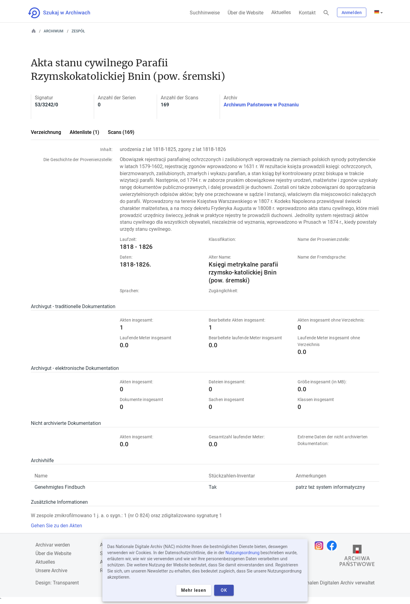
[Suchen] (326, 13)
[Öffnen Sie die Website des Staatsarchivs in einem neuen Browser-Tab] (357, 557)
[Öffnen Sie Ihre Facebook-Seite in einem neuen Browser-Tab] (333, 546)
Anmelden (352, 12)
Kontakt (307, 13)
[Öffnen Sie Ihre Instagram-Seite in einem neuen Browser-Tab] (320, 546)
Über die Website (245, 13)
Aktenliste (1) (84, 132)
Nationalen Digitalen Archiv (324, 583)
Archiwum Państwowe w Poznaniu (261, 105)
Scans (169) (121, 132)
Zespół (78, 31)
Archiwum (53, 31)
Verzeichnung (46, 132)
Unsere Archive (51, 570)
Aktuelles (281, 12)
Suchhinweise (205, 13)
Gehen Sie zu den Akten (56, 525)
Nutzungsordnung (242, 552)
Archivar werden (52, 545)
